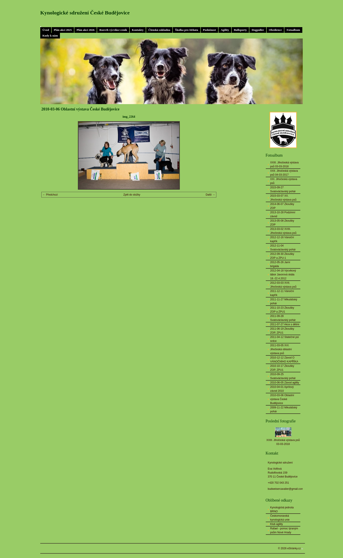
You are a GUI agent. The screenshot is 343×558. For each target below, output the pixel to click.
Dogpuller (258, 29)
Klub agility (276, 524)
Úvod (45, 29)
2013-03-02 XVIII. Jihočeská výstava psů (283, 230)
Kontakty (138, 29)
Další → (210, 194)
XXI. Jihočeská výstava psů (283, 181)
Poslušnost (209, 29)
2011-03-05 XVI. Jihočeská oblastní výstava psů (281, 349)
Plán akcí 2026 (85, 29)
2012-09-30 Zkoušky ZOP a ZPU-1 (282, 255)
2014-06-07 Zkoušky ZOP (282, 206)
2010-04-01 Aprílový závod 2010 (282, 388)
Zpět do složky (131, 194)
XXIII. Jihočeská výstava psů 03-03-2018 (284, 164)
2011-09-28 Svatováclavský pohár (283, 318)
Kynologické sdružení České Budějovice (85, 13)
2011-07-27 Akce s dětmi (284, 324)
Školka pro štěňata (186, 29)
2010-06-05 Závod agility (284, 382)
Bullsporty (240, 29)
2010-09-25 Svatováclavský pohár (283, 376)
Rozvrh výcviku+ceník (113, 29)
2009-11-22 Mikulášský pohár (283, 409)
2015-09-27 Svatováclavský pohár (283, 189)
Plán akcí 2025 (63, 29)
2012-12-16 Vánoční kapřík (282, 239)
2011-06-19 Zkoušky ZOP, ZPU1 (282, 330)
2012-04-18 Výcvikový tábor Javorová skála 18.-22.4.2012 (283, 274)
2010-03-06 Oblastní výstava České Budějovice (282, 399)
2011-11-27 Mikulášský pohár (283, 301)
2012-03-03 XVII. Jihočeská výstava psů (283, 284)
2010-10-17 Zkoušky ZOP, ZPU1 (282, 367)
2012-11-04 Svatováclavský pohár (283, 247)
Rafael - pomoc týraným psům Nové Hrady (284, 530)
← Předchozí (50, 194)
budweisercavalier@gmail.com (285, 488)
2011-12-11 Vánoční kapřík (282, 293)
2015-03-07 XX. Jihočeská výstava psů (283, 197)
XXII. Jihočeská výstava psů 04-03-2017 (284, 172)
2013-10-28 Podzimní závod (282, 214)
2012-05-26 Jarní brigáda (280, 264)
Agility (225, 29)
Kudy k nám (50, 35)
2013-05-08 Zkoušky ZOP (282, 222)
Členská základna (159, 29)
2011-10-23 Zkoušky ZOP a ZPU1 (282, 309)
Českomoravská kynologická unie (280, 517)
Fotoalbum (293, 29)
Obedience (275, 29)
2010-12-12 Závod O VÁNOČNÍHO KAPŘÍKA (284, 359)
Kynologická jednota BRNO (282, 509)
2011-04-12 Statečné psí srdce (284, 339)
